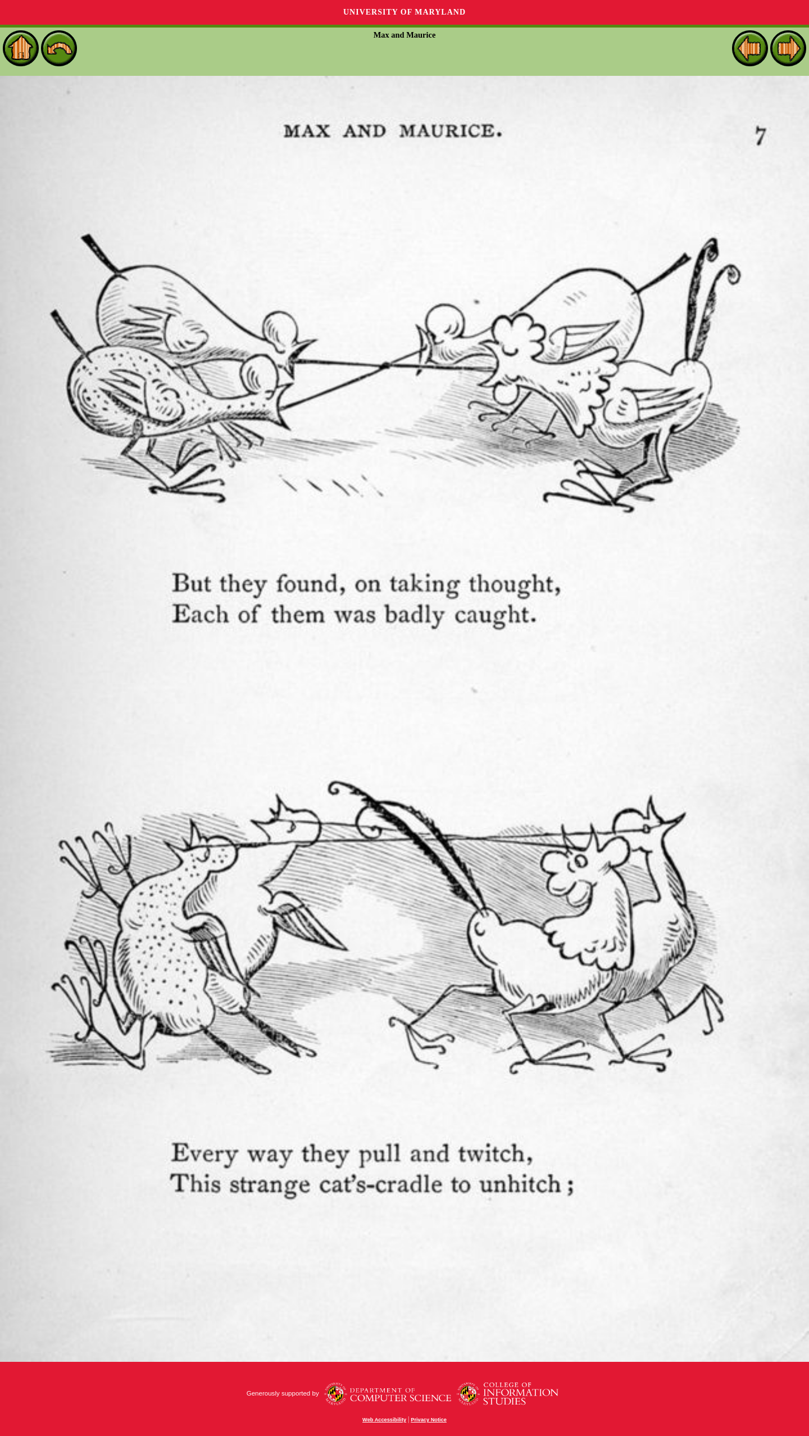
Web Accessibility (384, 1420)
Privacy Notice (429, 1420)
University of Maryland (404, 12)
